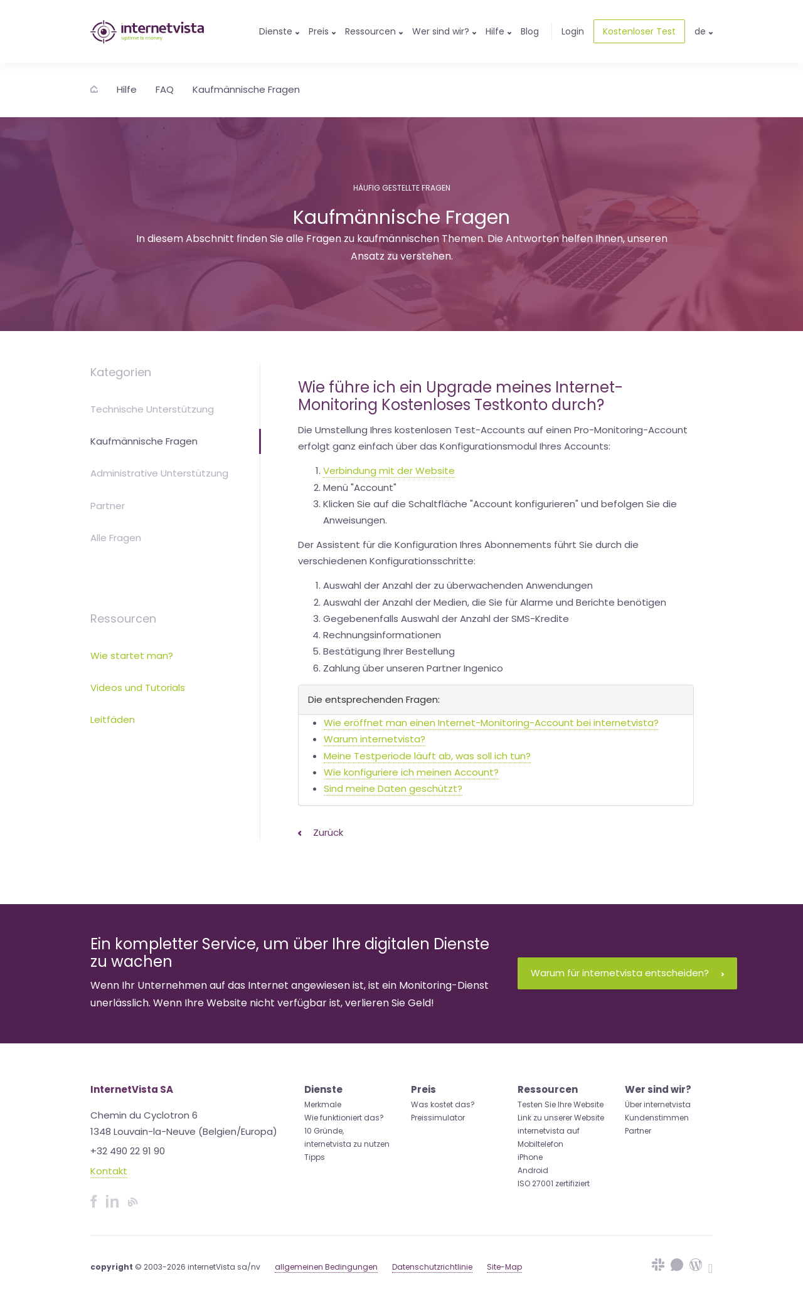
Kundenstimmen (657, 1117)
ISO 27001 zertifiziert (554, 1183)
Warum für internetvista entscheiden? (627, 972)
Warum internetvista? (374, 738)
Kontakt (108, 1170)
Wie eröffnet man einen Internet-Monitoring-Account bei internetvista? (491, 722)
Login (572, 31)
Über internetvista (658, 1104)
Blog (530, 31)
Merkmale (322, 1104)
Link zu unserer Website (561, 1117)
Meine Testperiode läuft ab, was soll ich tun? (427, 755)
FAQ (165, 89)
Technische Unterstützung (152, 409)
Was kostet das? (443, 1104)
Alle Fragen (115, 537)
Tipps (314, 1157)
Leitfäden (112, 719)
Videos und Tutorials (137, 687)
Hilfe (127, 89)
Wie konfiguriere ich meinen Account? (411, 772)
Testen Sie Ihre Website (561, 1104)
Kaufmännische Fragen (246, 89)
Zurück (320, 832)
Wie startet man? (131, 655)
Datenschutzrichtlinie (432, 1266)
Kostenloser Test (639, 31)
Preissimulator (438, 1117)
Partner (107, 505)
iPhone (530, 1157)
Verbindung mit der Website (389, 470)
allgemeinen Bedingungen (326, 1266)
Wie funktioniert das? (344, 1117)
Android (533, 1170)
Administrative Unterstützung (159, 473)
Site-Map (504, 1266)
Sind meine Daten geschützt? (393, 788)
